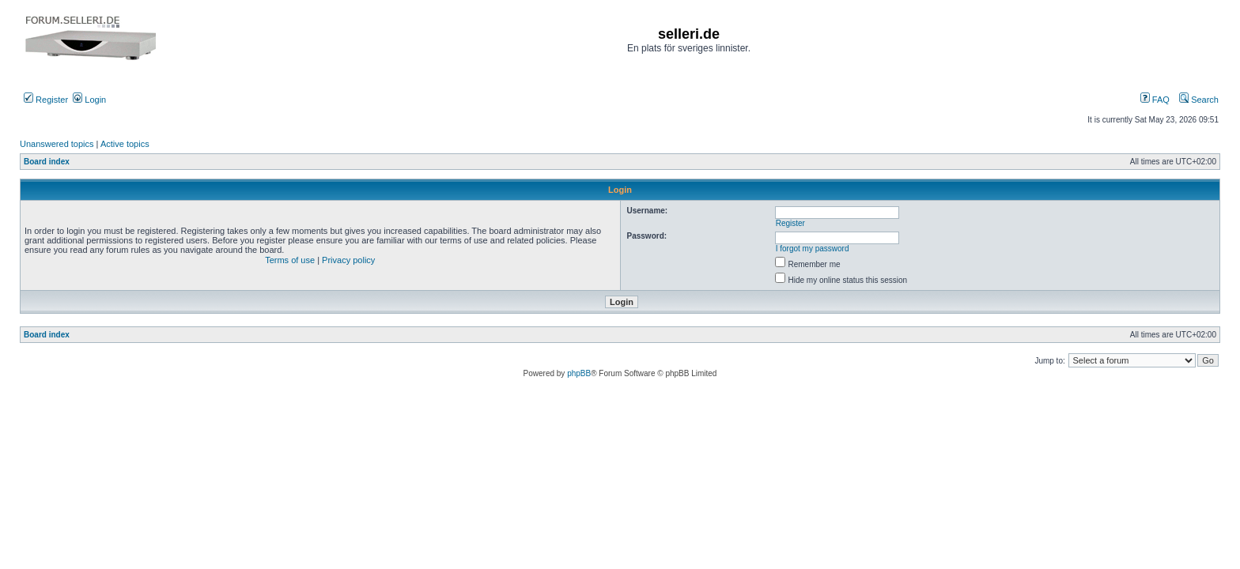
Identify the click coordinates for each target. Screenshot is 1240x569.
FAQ (1155, 99)
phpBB (579, 373)
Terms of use (290, 260)
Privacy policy (348, 260)
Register (46, 99)
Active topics (124, 144)
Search (1199, 99)
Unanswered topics (57, 144)
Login (89, 99)
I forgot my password (812, 248)
